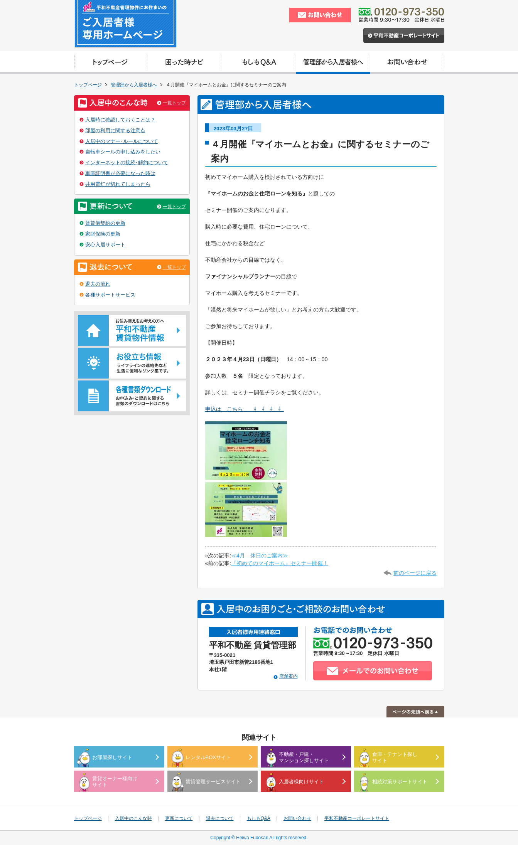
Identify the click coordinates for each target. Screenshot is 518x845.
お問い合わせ (297, 818)
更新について (179, 818)
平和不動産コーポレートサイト (356, 818)
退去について (220, 818)
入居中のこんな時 (133, 818)
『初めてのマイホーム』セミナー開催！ (279, 563)
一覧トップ (174, 103)
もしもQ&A (258, 818)
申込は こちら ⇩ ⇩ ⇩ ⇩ (244, 409)
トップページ (88, 85)
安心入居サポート (105, 244)
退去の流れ (97, 284)
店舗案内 (288, 676)
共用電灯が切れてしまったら (117, 184)
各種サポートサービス (110, 295)
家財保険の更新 (102, 234)
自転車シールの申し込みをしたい (122, 152)
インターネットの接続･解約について (126, 162)
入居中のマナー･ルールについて (121, 141)
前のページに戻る (415, 573)
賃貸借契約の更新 (105, 223)
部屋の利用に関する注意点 (115, 130)
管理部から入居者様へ (134, 85)
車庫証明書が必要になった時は (120, 173)
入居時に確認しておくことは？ (120, 120)
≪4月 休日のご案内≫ (259, 555)
